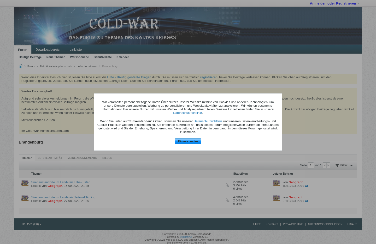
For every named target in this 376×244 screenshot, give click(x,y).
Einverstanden (188, 141)
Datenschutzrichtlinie (187, 112)
